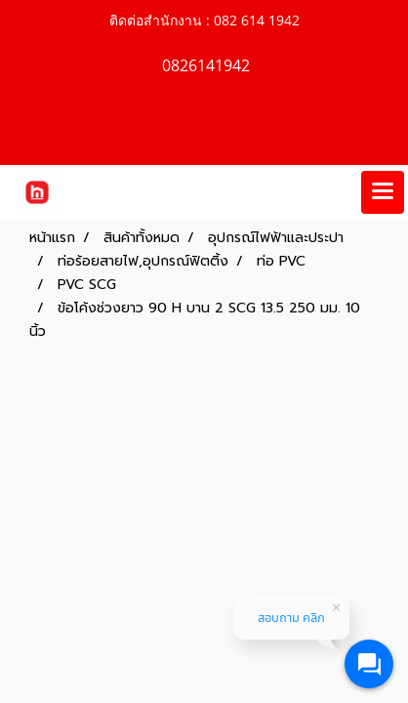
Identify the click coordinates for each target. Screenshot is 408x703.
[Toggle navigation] (382, 192)
